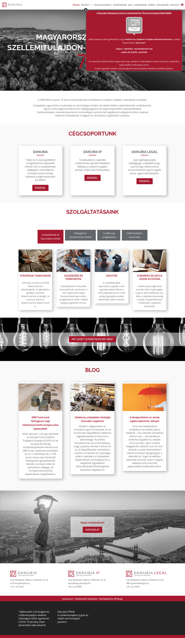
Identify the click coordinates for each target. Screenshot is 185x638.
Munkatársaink (120, 5)
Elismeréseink (140, 5)
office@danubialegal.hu (137, 583)
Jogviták (111, 275)
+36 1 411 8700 (17, 586)
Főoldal (76, 5)
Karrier (151, 5)
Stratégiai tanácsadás (35, 275)
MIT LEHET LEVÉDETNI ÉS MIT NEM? (92, 339)
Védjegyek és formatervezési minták (80, 235)
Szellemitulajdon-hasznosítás (134, 235)
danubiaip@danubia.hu (79, 583)
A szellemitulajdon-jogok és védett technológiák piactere (72, 618)
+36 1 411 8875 (133, 586)
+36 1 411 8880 (75, 586)
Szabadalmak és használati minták (50, 236)
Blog (130, 5)
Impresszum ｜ (68, 599)
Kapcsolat (174, 5)
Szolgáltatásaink (103, 5)
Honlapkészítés (106, 599)
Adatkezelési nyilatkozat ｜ (87, 599)
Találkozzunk (162, 5)
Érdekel (40, 187)
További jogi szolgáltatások (109, 235)
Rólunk (85, 5)
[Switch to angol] (182, 7)
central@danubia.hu (20, 583)
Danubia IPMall (66, 611)
